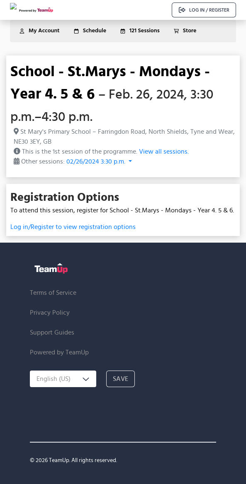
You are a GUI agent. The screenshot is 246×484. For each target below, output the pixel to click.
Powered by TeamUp (59, 352)
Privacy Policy (50, 312)
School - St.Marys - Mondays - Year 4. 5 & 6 (110, 82)
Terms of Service (53, 292)
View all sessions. (164, 151)
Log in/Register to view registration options (73, 227)
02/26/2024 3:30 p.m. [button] (96, 161)
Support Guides (52, 332)
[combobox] (63, 379)
